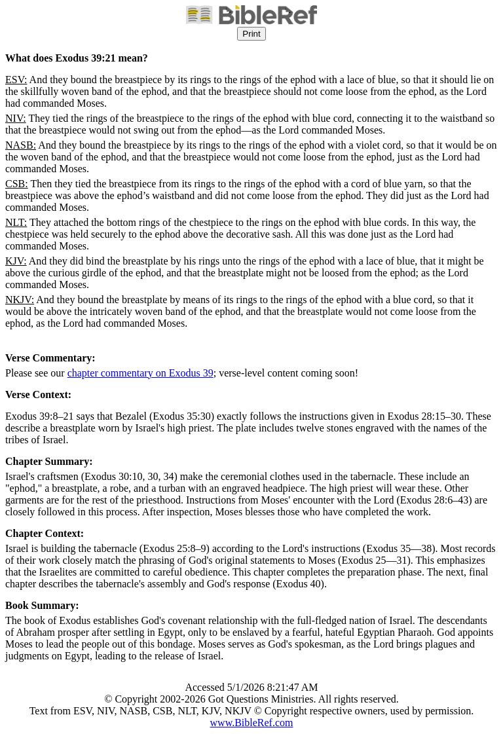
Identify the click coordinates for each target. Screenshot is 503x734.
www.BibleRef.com (251, 722)
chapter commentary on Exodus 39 (140, 372)
